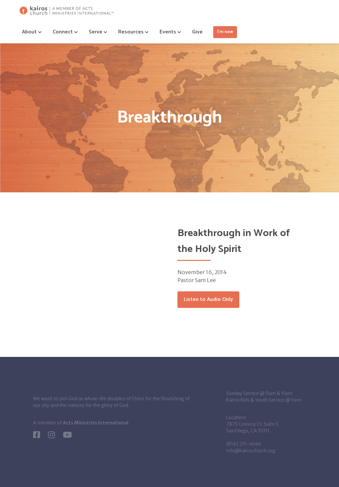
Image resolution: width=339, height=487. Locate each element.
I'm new (225, 32)
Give (197, 31)
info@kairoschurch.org (250, 451)
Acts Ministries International (95, 423)
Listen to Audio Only (208, 299)
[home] (66, 10)
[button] (29, 32)
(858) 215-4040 (243, 444)
